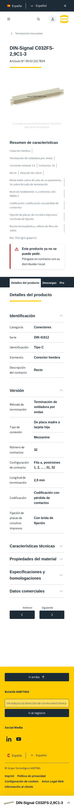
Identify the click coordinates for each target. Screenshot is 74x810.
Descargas (49, 282)
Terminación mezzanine (26, 34)
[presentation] (38, 6)
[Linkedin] (9, 739)
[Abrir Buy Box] (37, 803)
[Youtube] (19, 739)
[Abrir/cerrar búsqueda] (39, 19)
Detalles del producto (25, 282)
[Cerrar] (65, 6)
